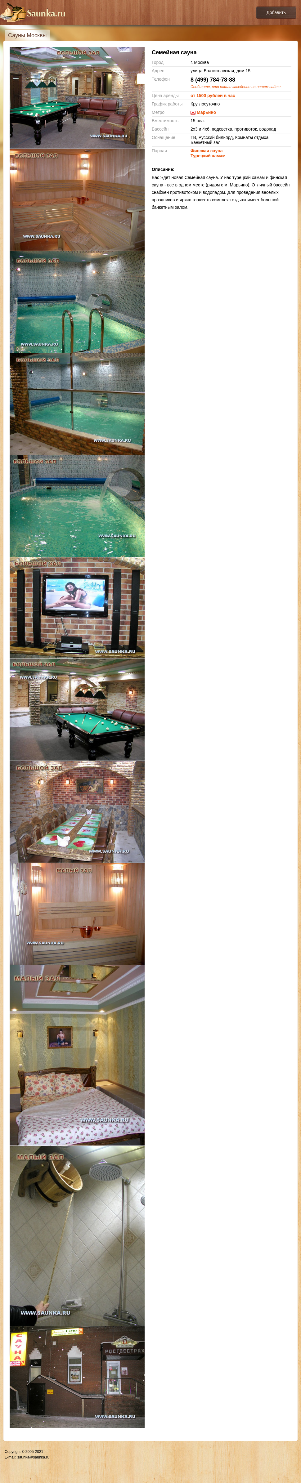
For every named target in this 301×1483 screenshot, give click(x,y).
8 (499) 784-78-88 (213, 80)
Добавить (276, 12)
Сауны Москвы (27, 35)
